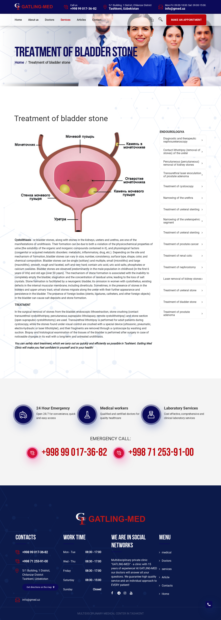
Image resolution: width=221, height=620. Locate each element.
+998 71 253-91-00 (161, 452)
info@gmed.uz (175, 8)
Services (65, 19)
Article (164, 577)
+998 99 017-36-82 (83, 8)
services (165, 569)
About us (33, 19)
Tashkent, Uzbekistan (124, 8)
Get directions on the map (40, 587)
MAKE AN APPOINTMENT (186, 19)
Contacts (166, 585)
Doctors (49, 19)
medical (165, 552)
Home (18, 19)
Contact (96, 19)
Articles (81, 19)
